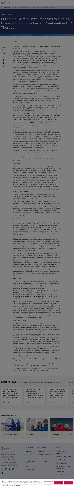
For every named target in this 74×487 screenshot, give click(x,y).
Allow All (69, 483)
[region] (37, 483)
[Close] (71, 482)
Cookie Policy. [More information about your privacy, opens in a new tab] (18, 485)
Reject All (59, 483)
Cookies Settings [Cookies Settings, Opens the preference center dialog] (48, 483)
